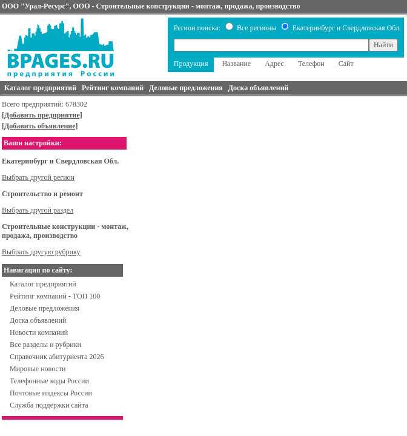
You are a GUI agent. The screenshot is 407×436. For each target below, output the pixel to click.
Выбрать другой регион (38, 177)
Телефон (311, 63)
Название (236, 63)
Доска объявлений (38, 320)
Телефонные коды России (49, 381)
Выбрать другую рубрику (41, 252)
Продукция (191, 63)
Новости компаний (39, 332)
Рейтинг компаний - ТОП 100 (55, 296)
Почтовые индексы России (51, 393)
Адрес (274, 63)
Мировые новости (37, 369)
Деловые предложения (44, 308)
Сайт (346, 63)
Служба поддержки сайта (49, 405)
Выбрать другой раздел (37, 210)
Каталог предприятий (43, 284)
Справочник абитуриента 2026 (57, 356)
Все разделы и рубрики (45, 344)
